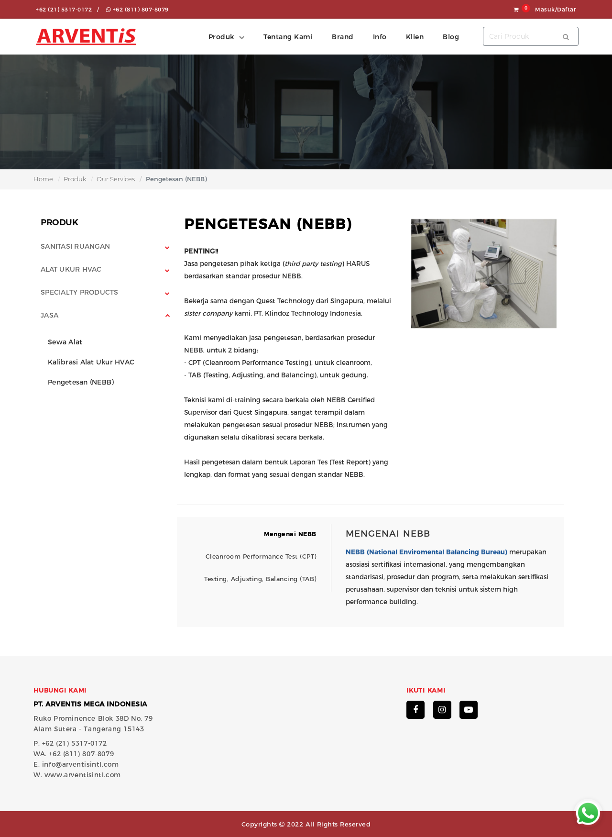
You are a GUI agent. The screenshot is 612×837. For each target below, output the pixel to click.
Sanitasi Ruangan (75, 246)
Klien (415, 37)
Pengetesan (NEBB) (81, 382)
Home (43, 179)
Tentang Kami (288, 37)
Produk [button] (221, 37)
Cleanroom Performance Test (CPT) (261, 556)
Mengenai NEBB (290, 534)
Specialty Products (80, 292)
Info (380, 37)
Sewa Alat (65, 342)
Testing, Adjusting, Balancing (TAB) (260, 579)
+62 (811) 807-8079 (137, 9)
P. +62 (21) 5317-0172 (70, 743)
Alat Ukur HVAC (71, 269)
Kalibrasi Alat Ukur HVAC (91, 362)
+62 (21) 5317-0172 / (67, 9)
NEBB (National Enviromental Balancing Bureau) (426, 552)
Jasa (49, 315)
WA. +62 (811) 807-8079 (73, 754)
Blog (451, 37)
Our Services (116, 179)
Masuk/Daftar (555, 9)
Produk (75, 179)
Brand (343, 37)
